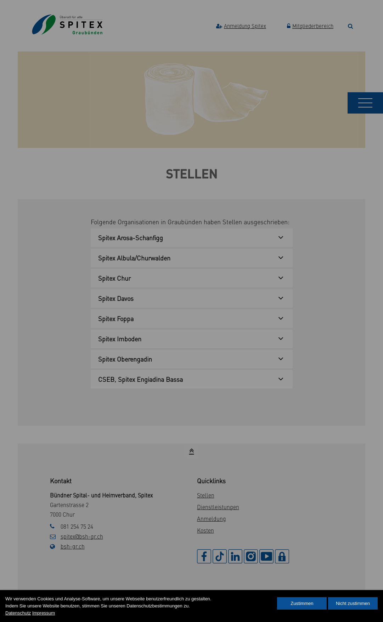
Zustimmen (302, 603)
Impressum (43, 613)
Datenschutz (18, 613)
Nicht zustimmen (353, 603)
